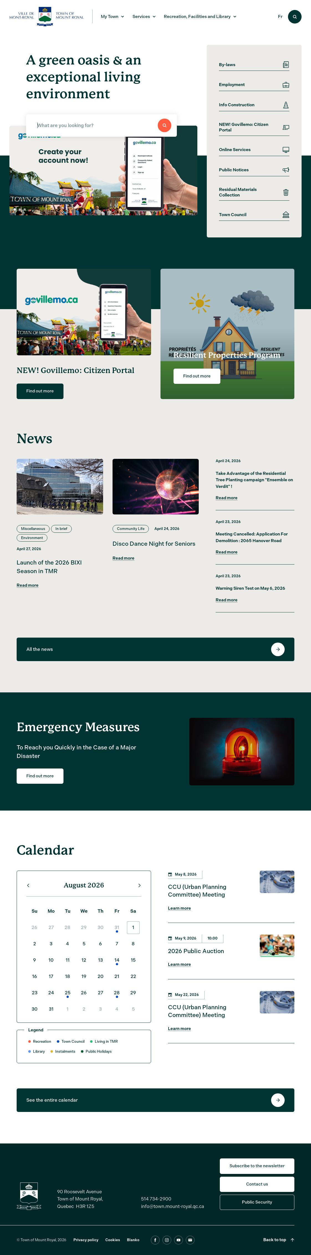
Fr (280, 16)
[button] (20, 209)
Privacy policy (85, 1246)
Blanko (133, 1246)
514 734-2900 (156, 1205)
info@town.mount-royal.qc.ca (172, 1212)
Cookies (112, 1246)
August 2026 (84, 892)
